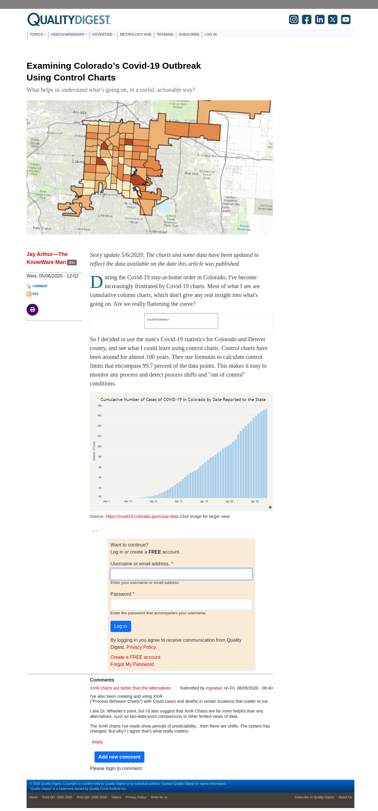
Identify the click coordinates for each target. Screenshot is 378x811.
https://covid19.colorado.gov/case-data (142, 516)
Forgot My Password (132, 664)
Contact (167, 783)
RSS (35, 293)
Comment (40, 286)
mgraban (214, 688)
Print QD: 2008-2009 (92, 797)
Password (120, 594)
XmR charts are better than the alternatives (130, 688)
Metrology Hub (135, 34)
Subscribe (189, 34)
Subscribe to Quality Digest (314, 797)
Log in (210, 34)
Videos (116, 797)
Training (165, 34)
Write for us (159, 797)
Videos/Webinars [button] (67, 34)
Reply (97, 742)
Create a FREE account (135, 657)
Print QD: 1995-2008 (57, 797)
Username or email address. (140, 563)
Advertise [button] (102, 34)
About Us (345, 797)
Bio (72, 262)
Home (33, 797)
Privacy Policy (140, 647)
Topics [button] (36, 34)
